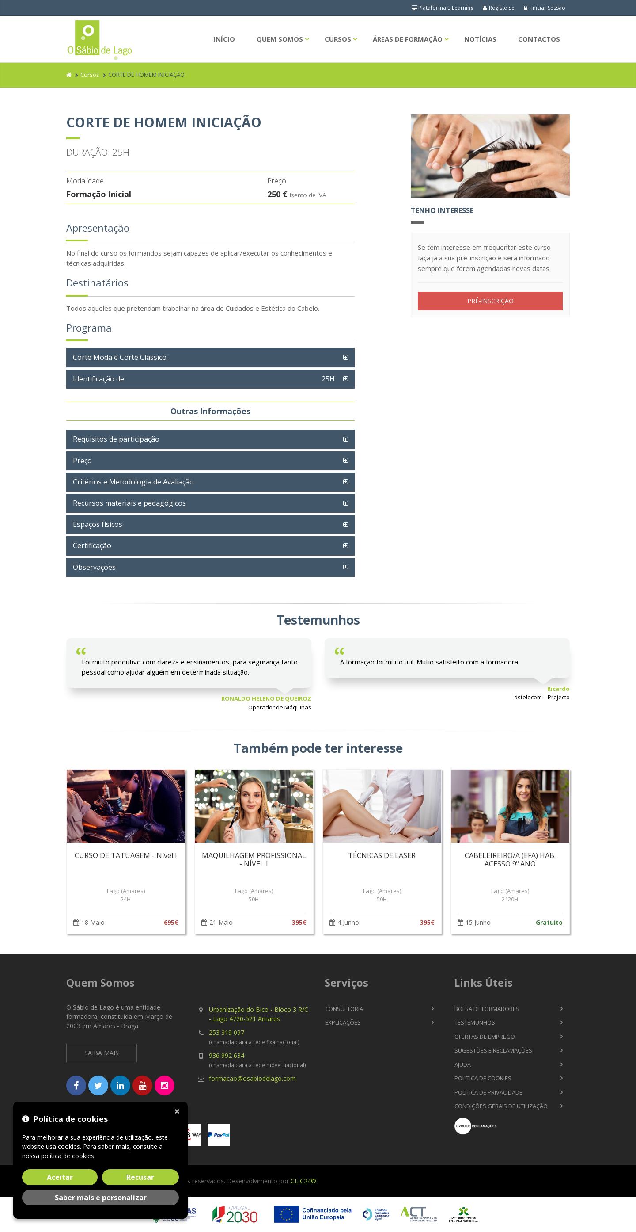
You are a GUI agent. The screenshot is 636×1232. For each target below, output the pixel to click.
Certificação (92, 545)
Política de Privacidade (488, 1092)
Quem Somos (280, 38)
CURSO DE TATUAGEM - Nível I (126, 855)
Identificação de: (206, 379)
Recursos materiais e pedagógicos (129, 503)
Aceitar (60, 1177)
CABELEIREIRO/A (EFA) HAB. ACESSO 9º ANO (510, 860)
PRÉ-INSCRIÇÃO (490, 301)
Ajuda (462, 1064)
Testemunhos (474, 1022)
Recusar (140, 1177)
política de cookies (67, 1156)
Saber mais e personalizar (101, 1197)
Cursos (338, 38)
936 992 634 (226, 1055)
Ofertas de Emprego (484, 1037)
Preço (82, 460)
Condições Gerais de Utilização (501, 1106)
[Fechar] (178, 1110)
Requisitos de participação (116, 439)
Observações (94, 567)
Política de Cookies (482, 1078)
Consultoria (344, 1009)
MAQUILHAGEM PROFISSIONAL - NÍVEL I (254, 860)
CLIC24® (303, 1181)
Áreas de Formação (408, 38)
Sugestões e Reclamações (493, 1050)
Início (224, 38)
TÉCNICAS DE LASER (382, 855)
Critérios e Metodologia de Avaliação (133, 482)
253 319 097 (226, 1032)
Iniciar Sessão (544, 7)
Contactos (539, 38)
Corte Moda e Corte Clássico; (120, 357)
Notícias (480, 38)
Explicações (343, 1022)
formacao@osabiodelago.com (252, 1078)
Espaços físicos (97, 524)
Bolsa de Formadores (486, 1009)
